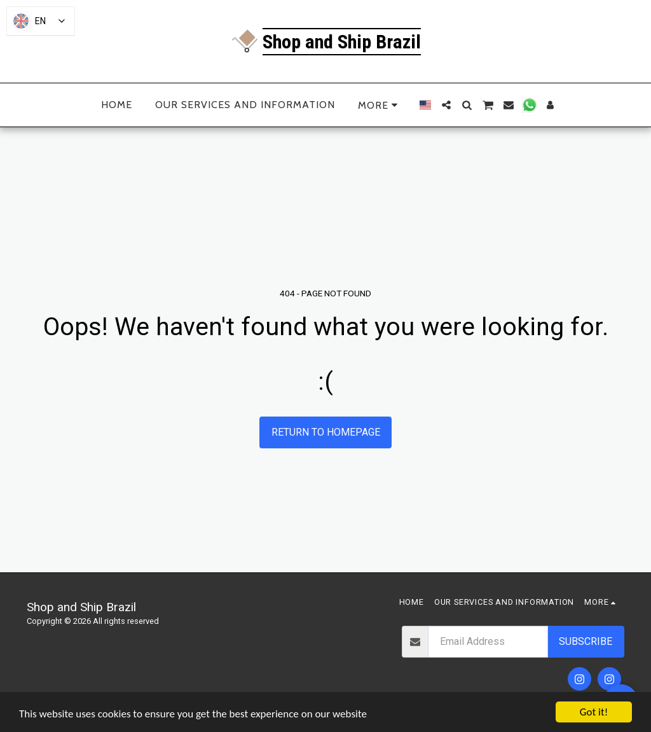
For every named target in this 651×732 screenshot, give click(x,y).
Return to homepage (325, 432)
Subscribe (585, 641)
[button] (446, 105)
